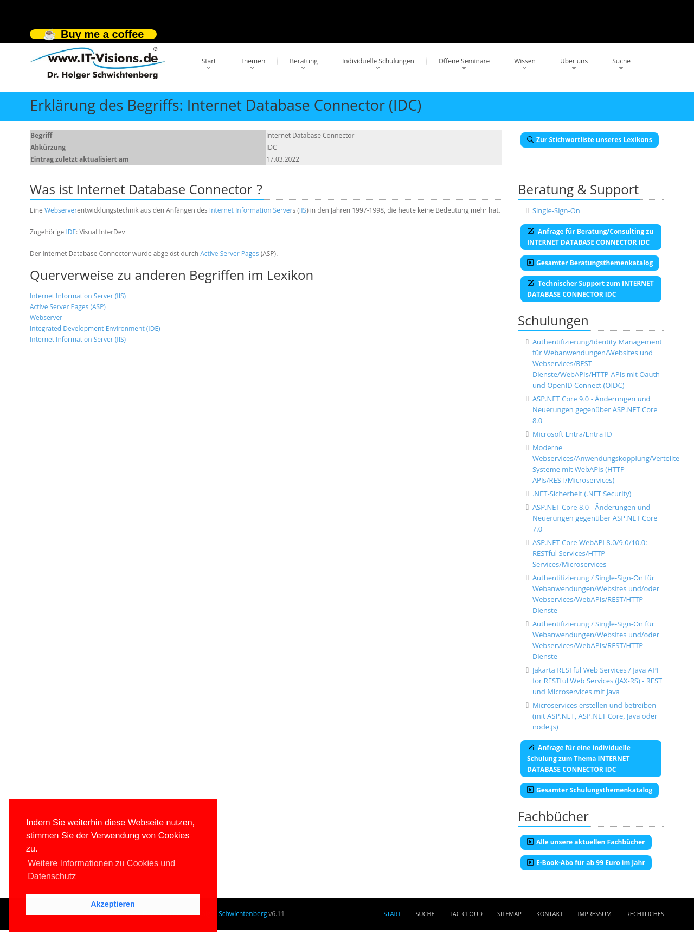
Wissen (525, 61)
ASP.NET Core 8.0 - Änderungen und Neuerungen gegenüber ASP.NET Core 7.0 (595, 518)
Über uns (574, 61)
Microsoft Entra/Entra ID (572, 434)
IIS (302, 210)
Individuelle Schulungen (378, 61)
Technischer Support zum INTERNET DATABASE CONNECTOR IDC (590, 289)
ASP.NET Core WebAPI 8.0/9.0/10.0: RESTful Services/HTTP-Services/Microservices (589, 553)
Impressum (594, 914)
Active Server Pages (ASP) (68, 306)
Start (209, 61)
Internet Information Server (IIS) (78, 295)
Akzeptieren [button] (113, 904)
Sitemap (509, 914)
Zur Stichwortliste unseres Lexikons (589, 139)
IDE (71, 231)
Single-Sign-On (556, 210)
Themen (252, 61)
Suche (621, 61)
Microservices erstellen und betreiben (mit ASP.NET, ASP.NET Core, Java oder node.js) (594, 716)
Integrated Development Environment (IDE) (95, 328)
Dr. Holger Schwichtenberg (226, 913)
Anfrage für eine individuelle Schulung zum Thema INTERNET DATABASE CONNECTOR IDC (579, 758)
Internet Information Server (251, 210)
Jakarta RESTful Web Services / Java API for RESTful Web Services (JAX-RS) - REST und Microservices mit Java (597, 680)
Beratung (304, 61)
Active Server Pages (229, 253)
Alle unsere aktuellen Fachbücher (586, 842)
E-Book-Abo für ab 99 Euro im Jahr (586, 862)
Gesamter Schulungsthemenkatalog (589, 790)
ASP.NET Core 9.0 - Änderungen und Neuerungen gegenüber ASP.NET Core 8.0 (595, 409)
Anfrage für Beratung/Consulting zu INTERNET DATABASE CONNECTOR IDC (590, 237)
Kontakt (549, 914)
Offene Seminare (464, 61)
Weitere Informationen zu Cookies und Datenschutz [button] (101, 870)
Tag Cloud (466, 914)
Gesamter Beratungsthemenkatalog (590, 262)
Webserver (60, 210)
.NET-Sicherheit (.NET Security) (582, 493)
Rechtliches (645, 914)
